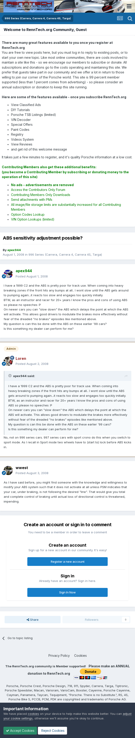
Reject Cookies (52, 730)
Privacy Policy (59, 655)
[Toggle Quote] (10, 375)
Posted (32, 276)
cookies (33, 714)
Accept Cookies (20, 730)
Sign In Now (67, 592)
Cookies (80, 655)
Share (33, 619)
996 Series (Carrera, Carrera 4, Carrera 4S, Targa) (65, 254)
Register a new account (67, 561)
